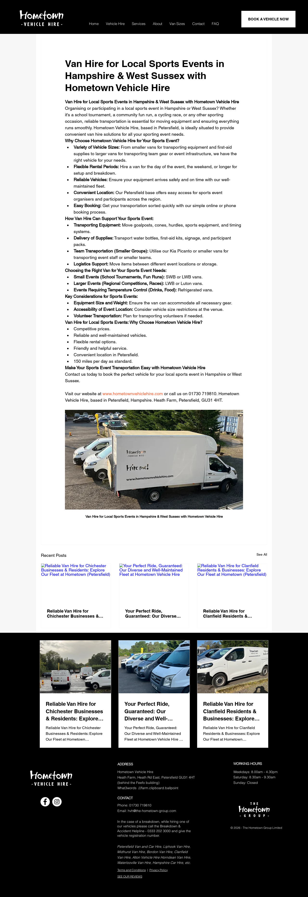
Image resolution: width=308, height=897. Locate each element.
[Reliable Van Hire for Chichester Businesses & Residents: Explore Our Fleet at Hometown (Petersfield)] (76, 583)
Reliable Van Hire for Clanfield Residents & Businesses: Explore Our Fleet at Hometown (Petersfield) (229, 613)
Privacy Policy (158, 870)
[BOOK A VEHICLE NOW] (268, 19)
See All (262, 554)
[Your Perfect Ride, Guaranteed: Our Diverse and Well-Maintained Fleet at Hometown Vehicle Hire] (154, 583)
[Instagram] (57, 801)
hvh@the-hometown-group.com (152, 811)
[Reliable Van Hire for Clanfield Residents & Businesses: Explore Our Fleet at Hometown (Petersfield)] (232, 583)
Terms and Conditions (131, 870)
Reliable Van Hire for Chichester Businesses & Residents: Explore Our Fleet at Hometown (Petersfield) (73, 613)
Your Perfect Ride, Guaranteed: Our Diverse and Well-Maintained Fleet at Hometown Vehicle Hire (154, 613)
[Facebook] (45, 801)
